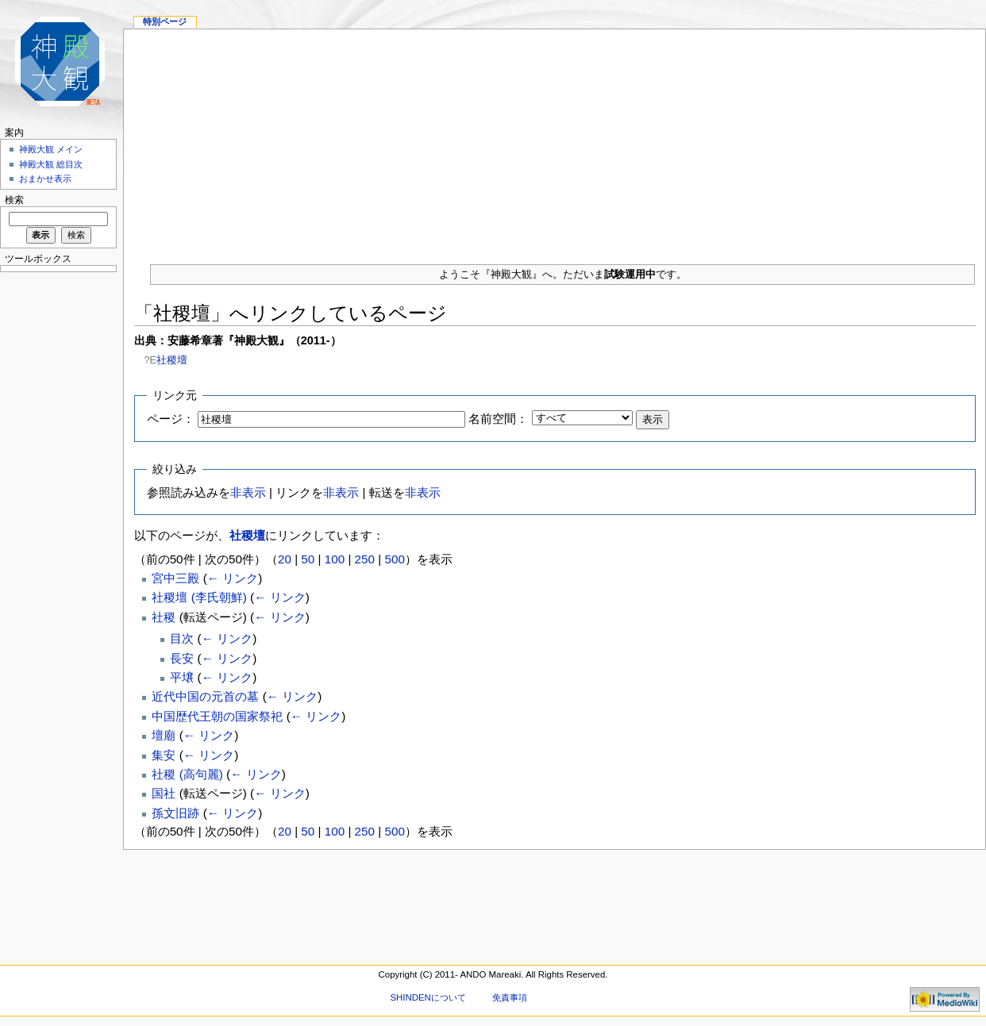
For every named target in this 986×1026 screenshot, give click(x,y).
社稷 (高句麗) (187, 774)
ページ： (171, 418)
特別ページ (165, 21)
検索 (14, 200)
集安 (163, 755)
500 (394, 559)
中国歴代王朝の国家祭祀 (217, 716)
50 (307, 559)
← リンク (232, 578)
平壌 (182, 677)
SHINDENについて (427, 997)
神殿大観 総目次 (51, 164)
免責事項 (509, 997)
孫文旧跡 (175, 813)
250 (365, 559)
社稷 (163, 617)
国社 (163, 793)
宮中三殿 (175, 578)
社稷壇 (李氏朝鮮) (199, 597)
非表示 (248, 492)
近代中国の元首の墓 (205, 696)
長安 (182, 658)
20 (284, 559)
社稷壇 (171, 360)
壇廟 (163, 735)
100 (335, 559)
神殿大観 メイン (51, 149)
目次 (182, 638)
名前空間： (498, 418)
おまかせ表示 (45, 178)
